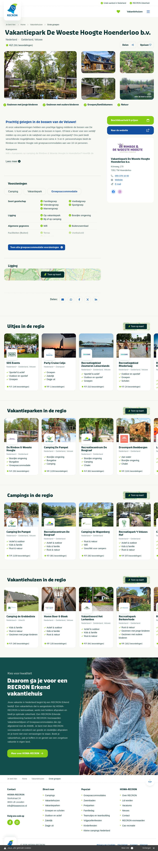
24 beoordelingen (132, 387)
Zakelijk (48, 820)
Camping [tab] (13, 191)
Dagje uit (49, 825)
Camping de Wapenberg (95, 532)
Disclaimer (123, 845)
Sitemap (144, 845)
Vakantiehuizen (139, 11)
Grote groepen (53, 25)
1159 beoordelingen (59, 471)
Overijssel (60, 367)
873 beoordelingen (133, 556)
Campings (50, 795)
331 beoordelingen (23, 45)
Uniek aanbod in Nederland (113, 3)
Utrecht (21, 620)
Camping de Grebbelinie (20, 616)
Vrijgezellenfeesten (93, 820)
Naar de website (130, 130)
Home (23, 25)
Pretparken (89, 805)
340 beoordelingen (21, 644)
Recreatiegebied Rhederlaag (128, 364)
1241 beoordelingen (133, 471)
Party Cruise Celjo (54, 363)
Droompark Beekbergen (133, 447)
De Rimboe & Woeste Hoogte (19, 449)
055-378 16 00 (122, 176)
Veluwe (32, 367)
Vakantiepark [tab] (35, 191)
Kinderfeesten (90, 825)
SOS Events (13, 363)
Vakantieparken (52, 805)
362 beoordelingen (95, 556)
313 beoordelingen (95, 387)
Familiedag (89, 810)
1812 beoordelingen (133, 644)
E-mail (118, 184)
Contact (126, 815)
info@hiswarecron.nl (17, 806)
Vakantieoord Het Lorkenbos (92, 618)
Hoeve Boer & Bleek (56, 616)
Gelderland (23, 367)
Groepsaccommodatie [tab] (64, 191)
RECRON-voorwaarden (133, 820)
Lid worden (127, 800)
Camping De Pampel (56, 447)
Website (119, 180)
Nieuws (125, 810)
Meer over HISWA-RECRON (27, 753)
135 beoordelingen (58, 644)
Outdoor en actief (53, 815)
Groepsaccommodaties (95, 795)
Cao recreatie (128, 825)
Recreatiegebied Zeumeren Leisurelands (95, 364)
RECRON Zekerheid (140, 3)
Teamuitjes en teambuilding (97, 815)
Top (150, 781)
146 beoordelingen (21, 387)
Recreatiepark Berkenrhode (127, 618)
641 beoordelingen (95, 644)
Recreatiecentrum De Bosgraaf (94, 449)
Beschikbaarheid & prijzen (130, 120)
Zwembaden (90, 800)
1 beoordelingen (57, 387)
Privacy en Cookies (106, 845)
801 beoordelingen (95, 471)
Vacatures (127, 805)
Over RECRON (129, 795)
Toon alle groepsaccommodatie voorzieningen (36, 247)
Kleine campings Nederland (97, 830)
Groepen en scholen (54, 810)
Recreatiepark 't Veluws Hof (133, 533)
